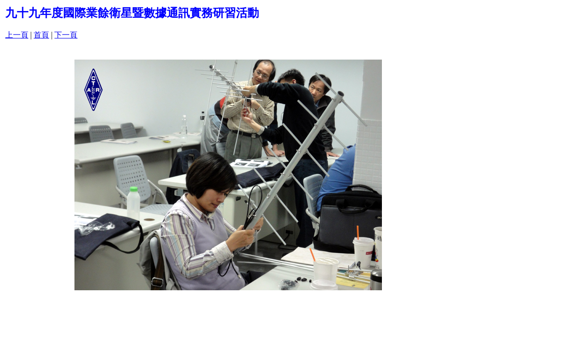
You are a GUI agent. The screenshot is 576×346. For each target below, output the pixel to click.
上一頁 (16, 35)
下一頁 (65, 35)
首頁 (41, 35)
